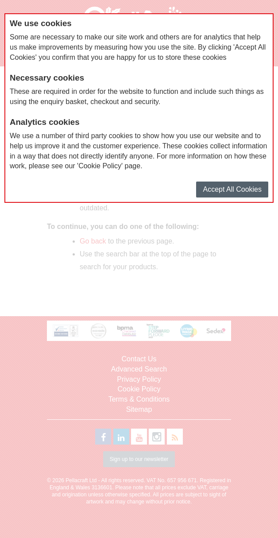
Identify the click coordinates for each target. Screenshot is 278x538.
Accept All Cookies (232, 189)
